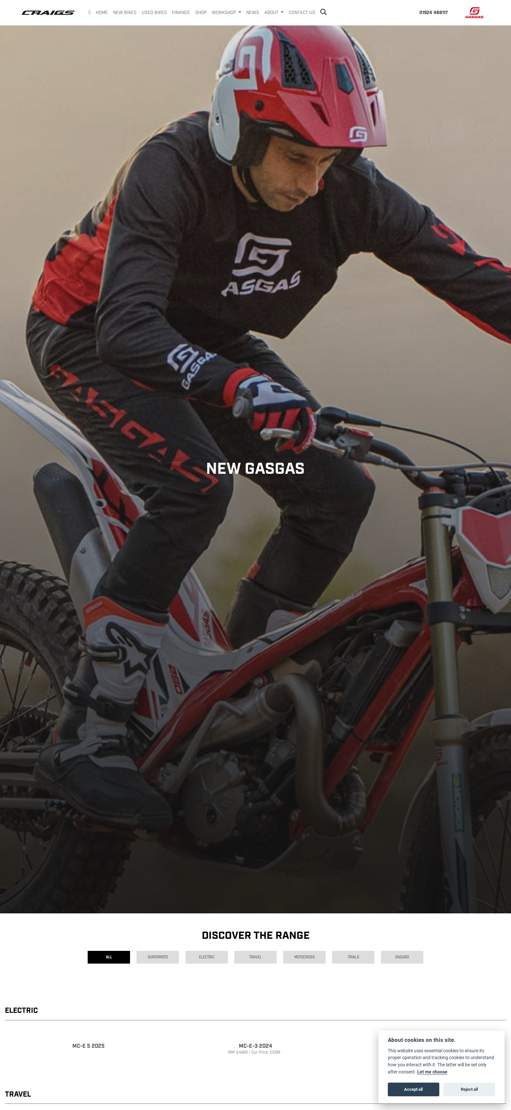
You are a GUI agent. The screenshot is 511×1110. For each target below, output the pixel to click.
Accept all (413, 1089)
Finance (181, 12)
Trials (353, 957)
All (109, 957)
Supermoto (158, 957)
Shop (201, 12)
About (272, 12)
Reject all (469, 1089)
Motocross (304, 957)
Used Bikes (154, 12)
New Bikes (125, 12)
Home (102, 12)
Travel (255, 957)
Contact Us (302, 12)
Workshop (224, 12)
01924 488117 (433, 12)
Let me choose (432, 1072)
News (252, 12)
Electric (206, 957)
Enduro (402, 957)
